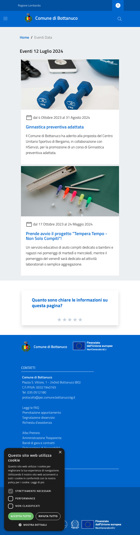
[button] (34, 525)
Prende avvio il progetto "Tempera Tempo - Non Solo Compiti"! (66, 236)
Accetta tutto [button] (21, 516)
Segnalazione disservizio (38, 417)
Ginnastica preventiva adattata (55, 127)
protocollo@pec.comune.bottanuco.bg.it (48, 397)
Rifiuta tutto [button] (48, 516)
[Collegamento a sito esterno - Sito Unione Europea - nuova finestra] (92, 346)
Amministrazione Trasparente (42, 437)
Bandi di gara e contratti (38, 442)
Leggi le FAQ (30, 407)
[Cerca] (119, 19)
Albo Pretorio (31, 432)
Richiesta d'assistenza (37, 422)
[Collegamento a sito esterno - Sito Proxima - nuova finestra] (70, 524)
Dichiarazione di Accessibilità (41, 447)
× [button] (60, 452)
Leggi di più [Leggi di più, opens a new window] (37, 482)
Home (24, 37)
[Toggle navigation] (5, 18)
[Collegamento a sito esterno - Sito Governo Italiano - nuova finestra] (75, 524)
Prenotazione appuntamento (41, 412)
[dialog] (34, 489)
